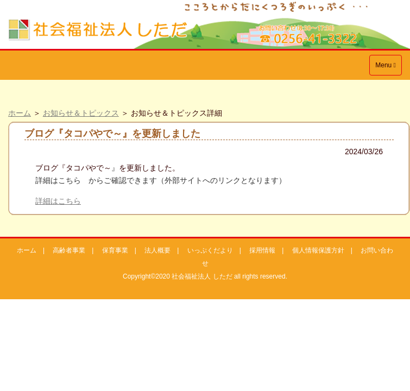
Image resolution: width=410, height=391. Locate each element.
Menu (388, 67)
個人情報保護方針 (318, 250)
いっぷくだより (210, 250)
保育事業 (115, 250)
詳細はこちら (58, 201)
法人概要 (157, 250)
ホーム (19, 113)
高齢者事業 (69, 250)
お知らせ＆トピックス (81, 113)
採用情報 (262, 250)
